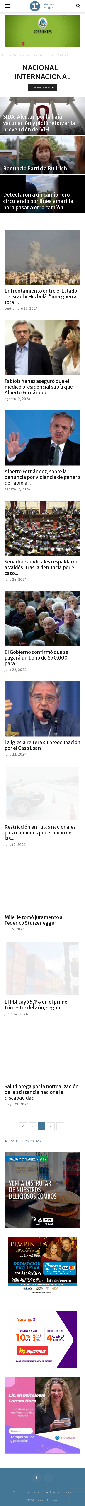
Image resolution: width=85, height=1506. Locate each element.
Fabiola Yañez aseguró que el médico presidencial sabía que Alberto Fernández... (39, 387)
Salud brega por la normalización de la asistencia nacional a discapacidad (42, 1092)
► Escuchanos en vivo (59, 1492)
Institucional (34, 1492)
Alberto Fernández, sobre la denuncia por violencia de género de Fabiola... (42, 477)
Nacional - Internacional (39, 55)
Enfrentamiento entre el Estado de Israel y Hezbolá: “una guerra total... (41, 296)
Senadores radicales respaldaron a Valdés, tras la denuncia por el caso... (42, 567)
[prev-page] (23, 1126)
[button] (7, 6)
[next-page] (60, 1126)
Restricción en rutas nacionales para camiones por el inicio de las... (40, 832)
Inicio (5, 55)
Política (17, 55)
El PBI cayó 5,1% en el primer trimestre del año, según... (37, 1005)
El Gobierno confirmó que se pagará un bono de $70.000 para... (36, 658)
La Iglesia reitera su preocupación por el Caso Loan (42, 745)
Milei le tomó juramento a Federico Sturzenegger (34, 920)
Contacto (18, 1492)
